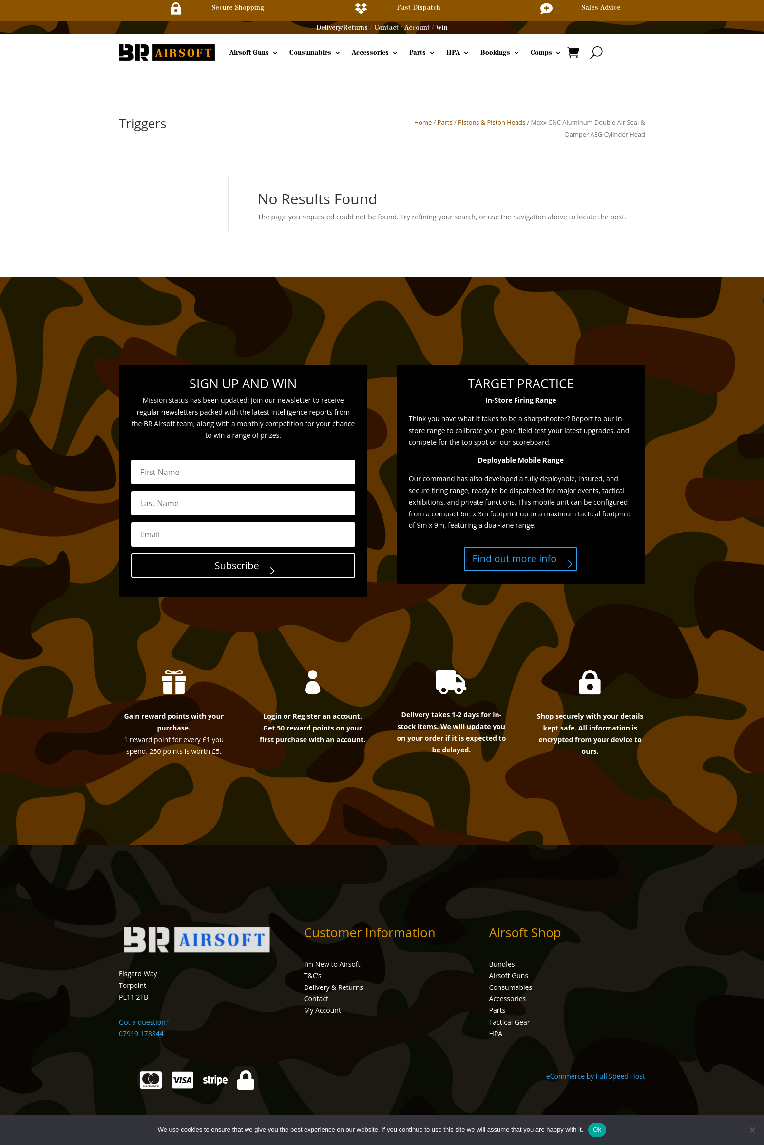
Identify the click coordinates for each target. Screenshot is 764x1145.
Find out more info (514, 558)
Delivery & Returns (333, 987)
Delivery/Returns (342, 28)
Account (417, 28)
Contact (386, 28)
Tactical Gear (509, 1022)
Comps (541, 53)
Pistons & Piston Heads (491, 122)
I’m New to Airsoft (332, 963)
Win (442, 28)
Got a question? (144, 1022)
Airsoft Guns (249, 53)
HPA (453, 53)
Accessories (370, 53)
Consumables (310, 53)
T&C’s (313, 975)
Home (423, 122)
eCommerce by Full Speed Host (595, 1076)
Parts (417, 53)
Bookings (495, 53)
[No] (752, 1130)
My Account (322, 1010)
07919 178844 (141, 1033)
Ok (597, 1129)
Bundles (502, 963)
